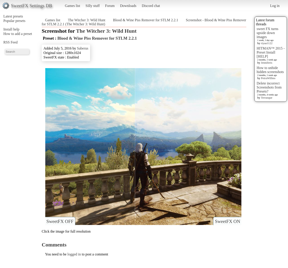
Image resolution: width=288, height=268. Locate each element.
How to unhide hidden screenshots (270, 70)
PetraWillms (268, 78)
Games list (72, 6)
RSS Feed (10, 42)
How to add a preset (17, 34)
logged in (74, 254)
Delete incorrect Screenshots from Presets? (269, 87)
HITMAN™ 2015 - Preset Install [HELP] (271, 52)
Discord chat (151, 6)
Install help (11, 29)
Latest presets (13, 16)
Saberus (82, 48)
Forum (110, 6)
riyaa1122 (267, 43)
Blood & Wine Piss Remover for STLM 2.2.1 (145, 20)
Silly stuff (93, 6)
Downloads (128, 6)
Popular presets (14, 21)
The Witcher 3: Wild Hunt (86, 20)
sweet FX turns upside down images (267, 33)
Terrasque (266, 97)
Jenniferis (266, 62)
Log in (274, 6)
